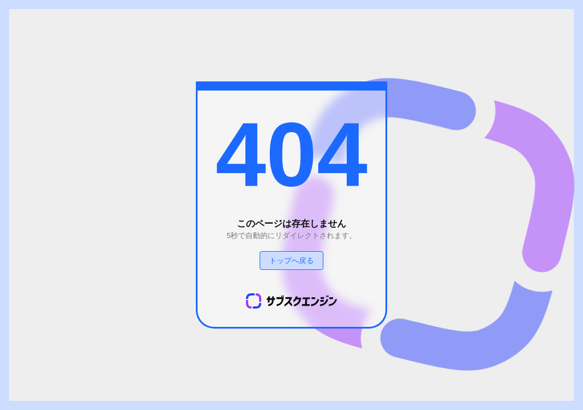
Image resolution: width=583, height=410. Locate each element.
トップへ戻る (291, 260)
